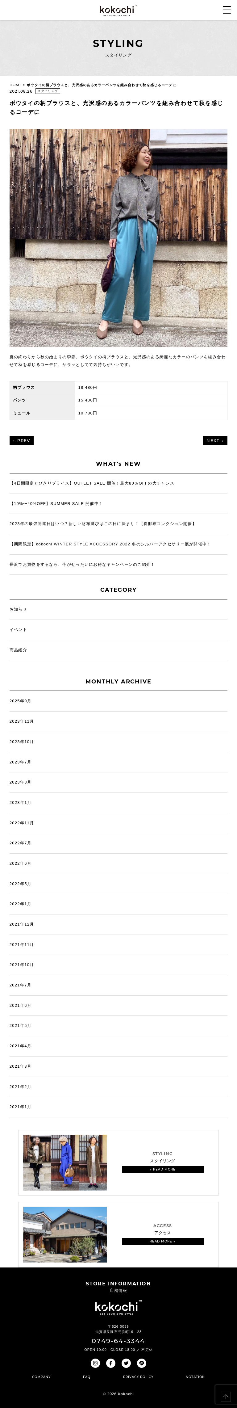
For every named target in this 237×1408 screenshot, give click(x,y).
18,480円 (87, 387)
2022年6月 (20, 863)
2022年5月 (20, 883)
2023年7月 (20, 762)
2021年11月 (22, 944)
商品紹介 (18, 650)
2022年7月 (20, 843)
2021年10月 (22, 964)
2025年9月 (20, 701)
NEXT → (215, 440)
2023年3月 (20, 782)
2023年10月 (22, 741)
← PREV (21, 440)
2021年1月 (20, 1106)
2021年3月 (20, 1066)
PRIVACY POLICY (138, 1377)
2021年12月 (22, 924)
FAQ (86, 1377)
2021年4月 (20, 1046)
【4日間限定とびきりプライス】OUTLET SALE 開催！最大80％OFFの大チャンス (92, 483)
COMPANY (41, 1377)
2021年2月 (20, 1086)
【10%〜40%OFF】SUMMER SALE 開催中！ (56, 503)
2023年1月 (20, 802)
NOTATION (195, 1377)
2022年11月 (22, 823)
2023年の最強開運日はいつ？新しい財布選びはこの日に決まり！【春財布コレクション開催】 (103, 523)
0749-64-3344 (118, 1341)
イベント (18, 629)
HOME (16, 85)
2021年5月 (20, 1025)
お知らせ (18, 609)
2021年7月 (20, 985)
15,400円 (87, 400)
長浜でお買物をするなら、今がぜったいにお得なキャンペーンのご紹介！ (82, 564)
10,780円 (87, 413)
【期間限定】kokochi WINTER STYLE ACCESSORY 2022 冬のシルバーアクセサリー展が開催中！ (110, 544)
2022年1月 (20, 904)
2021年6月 (20, 1005)
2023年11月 (22, 721)
